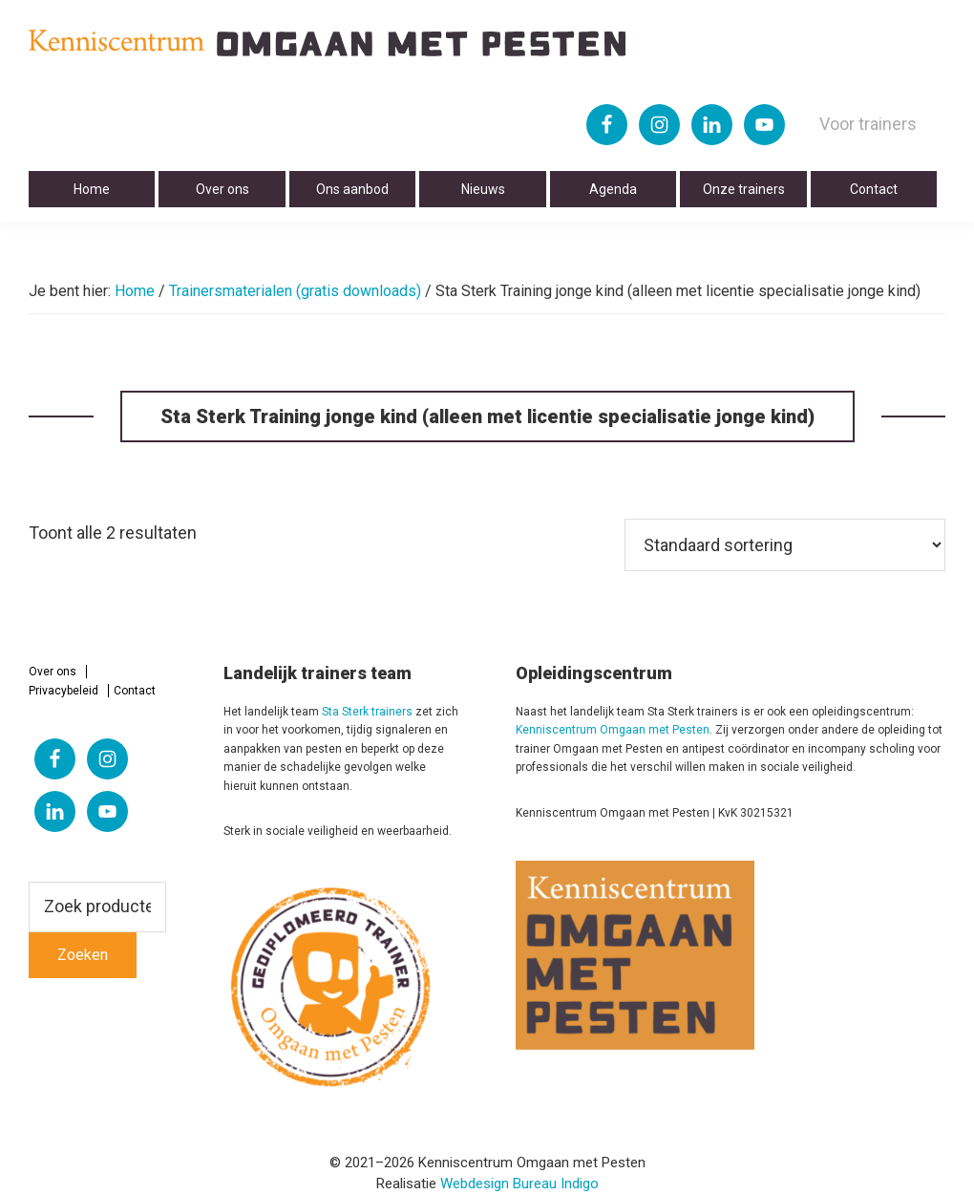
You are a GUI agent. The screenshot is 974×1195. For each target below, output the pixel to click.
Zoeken (82, 955)
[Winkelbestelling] (785, 545)
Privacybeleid (63, 690)
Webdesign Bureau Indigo (519, 1183)
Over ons (52, 671)
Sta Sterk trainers (367, 711)
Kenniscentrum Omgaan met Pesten (612, 729)
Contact (135, 690)
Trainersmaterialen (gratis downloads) (295, 291)
